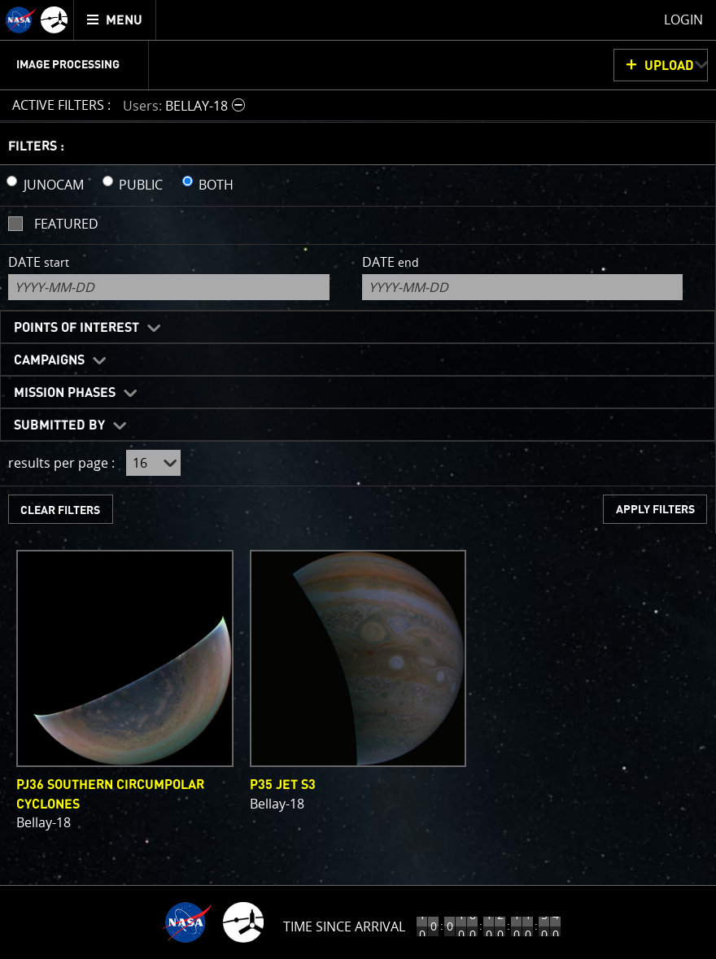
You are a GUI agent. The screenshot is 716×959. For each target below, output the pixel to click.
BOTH (216, 185)
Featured (66, 224)
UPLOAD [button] (669, 65)
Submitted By (59, 425)
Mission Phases (65, 392)
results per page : (61, 462)
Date (38, 262)
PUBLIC (141, 185)
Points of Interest (76, 327)
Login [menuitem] (683, 19)
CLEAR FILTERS (60, 510)
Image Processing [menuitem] (68, 65)
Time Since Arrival (344, 926)
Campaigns (49, 360)
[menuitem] (115, 20)
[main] (358, 479)
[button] (186, 105)
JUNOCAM (54, 185)
